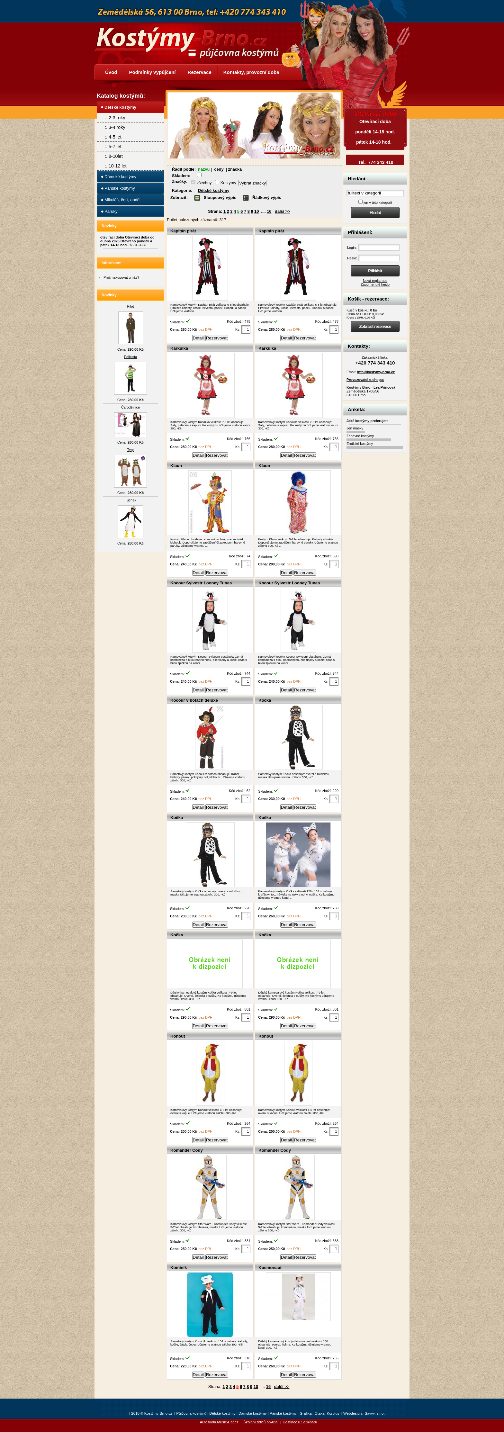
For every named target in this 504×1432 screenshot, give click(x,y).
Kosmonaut (270, 1267)
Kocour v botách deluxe (194, 700)
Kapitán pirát (183, 231)
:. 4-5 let (113, 137)
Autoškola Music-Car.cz (219, 1422)
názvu (204, 169)
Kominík (178, 1267)
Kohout (177, 1036)
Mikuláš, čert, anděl (122, 199)
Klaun (176, 465)
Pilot (130, 306)
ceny (218, 169)
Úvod (111, 72)
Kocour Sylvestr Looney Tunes (201, 583)
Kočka (264, 700)
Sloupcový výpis (220, 197)
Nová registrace (375, 281)
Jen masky (354, 428)
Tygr (130, 450)
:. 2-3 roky (115, 117)
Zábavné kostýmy (360, 436)
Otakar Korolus (327, 1413)
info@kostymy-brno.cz (376, 372)
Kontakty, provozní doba (251, 72)
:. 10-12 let (116, 165)
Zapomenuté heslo (375, 284)
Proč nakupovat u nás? (121, 277)
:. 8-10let (114, 156)
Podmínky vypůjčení (152, 72)
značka (235, 169)
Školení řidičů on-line (260, 1422)
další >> (282, 211)
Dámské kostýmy (120, 176)
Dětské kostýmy (213, 190)
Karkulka (179, 348)
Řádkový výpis (266, 197)
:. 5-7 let (113, 146)
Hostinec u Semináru (300, 1422)
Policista (130, 357)
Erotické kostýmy (359, 444)
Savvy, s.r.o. (375, 1413)
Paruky (110, 211)
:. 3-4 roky (115, 127)
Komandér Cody (186, 1150)
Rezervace (200, 72)
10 (256, 211)
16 (269, 211)
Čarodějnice (130, 407)
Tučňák (130, 500)
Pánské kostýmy (119, 188)
